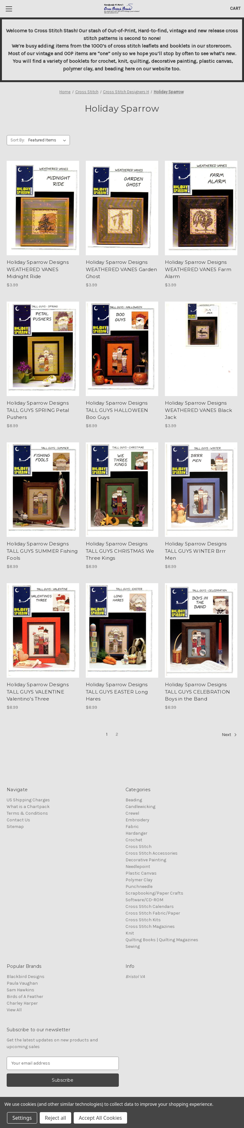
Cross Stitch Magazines (150, 926)
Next (229, 735)
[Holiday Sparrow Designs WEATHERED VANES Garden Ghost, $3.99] (122, 208)
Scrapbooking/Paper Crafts (154, 893)
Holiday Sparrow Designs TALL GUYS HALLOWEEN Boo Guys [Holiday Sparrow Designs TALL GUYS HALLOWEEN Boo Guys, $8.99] (117, 410)
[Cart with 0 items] (235, 8)
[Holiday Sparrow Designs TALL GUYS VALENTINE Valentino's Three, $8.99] (43, 630)
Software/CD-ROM (144, 900)
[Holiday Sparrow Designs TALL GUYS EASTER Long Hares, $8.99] (122, 630)
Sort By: (17, 140)
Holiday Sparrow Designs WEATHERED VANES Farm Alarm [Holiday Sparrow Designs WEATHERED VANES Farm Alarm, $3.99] (198, 269)
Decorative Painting (145, 860)
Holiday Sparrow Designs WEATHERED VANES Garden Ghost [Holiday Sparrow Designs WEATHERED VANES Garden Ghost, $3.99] (121, 269)
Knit (129, 933)
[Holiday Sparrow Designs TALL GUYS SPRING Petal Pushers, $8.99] (43, 349)
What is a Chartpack (28, 806)
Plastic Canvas (141, 873)
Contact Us (18, 820)
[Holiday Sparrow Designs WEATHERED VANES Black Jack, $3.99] (201, 349)
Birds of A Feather (25, 996)
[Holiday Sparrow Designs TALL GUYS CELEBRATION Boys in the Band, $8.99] (201, 630)
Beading (133, 800)
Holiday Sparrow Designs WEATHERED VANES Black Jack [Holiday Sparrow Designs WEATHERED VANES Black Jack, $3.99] (198, 410)
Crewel (132, 813)
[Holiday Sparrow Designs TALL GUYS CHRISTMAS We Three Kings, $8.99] (122, 489)
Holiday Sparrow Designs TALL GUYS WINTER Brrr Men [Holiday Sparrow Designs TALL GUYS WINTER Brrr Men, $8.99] (196, 551)
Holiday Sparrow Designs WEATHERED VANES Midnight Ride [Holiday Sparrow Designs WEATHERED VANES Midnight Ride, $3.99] (38, 269)
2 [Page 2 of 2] (117, 734)
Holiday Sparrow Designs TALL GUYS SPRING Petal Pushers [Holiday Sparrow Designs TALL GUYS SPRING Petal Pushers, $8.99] (38, 410)
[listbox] (48, 140)
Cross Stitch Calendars (149, 906)
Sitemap (15, 826)
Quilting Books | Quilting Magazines (161, 939)
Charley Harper (22, 1003)
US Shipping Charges (28, 800)
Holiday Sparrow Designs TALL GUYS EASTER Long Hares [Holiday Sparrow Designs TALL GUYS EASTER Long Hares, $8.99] (117, 691)
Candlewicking (140, 806)
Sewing (132, 946)
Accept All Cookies (100, 1117)
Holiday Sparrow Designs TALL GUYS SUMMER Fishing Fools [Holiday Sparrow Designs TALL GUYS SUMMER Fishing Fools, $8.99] (42, 551)
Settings (22, 1117)
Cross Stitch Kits (143, 920)
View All (14, 1010)
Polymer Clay (138, 880)
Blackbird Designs (25, 976)
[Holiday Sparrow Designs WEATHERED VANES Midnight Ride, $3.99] (43, 208)
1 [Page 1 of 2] (106, 734)
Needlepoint (137, 866)
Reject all (55, 1117)
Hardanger (136, 833)
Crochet (133, 840)
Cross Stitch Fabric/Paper (152, 913)
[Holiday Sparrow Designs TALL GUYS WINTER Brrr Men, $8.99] (201, 489)
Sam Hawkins (20, 990)
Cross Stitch (138, 846)
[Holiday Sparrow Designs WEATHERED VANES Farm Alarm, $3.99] (201, 208)
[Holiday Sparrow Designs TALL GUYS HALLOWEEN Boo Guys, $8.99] (122, 349)
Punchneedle (138, 886)
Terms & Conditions (27, 813)
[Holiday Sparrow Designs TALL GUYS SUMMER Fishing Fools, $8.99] (43, 489)
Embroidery (137, 820)
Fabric (132, 826)
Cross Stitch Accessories (151, 853)
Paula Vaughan (22, 983)
